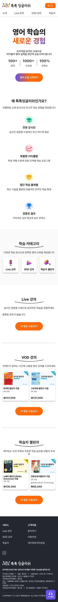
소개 (5, 13)
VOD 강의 (36, 13)
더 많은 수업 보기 (29, 326)
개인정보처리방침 (36, 542)
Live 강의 (19, 13)
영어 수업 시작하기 (29, 77)
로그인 (50, 5)
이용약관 (32, 537)
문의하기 (32, 531)
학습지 (52, 13)
